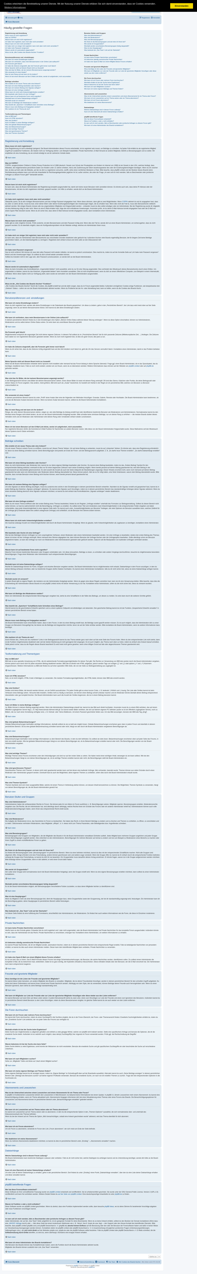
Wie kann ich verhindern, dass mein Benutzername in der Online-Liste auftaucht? (32, 61)
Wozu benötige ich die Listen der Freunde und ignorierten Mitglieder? (107, 69)
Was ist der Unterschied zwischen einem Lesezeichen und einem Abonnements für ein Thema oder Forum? (120, 96)
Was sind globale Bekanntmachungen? (18, 124)
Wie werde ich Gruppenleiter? (94, 44)
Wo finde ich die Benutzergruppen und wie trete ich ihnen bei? (105, 42)
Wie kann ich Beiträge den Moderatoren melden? (21, 102)
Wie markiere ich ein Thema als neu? (17, 109)
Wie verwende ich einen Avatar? (16, 72)
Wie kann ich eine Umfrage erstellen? (17, 90)
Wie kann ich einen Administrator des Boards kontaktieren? (104, 125)
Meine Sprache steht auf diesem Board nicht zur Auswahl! (24, 68)
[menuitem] (20, 17)
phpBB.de (150, 366)
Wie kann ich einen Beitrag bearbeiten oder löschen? (22, 86)
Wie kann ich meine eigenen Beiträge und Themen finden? (103, 89)
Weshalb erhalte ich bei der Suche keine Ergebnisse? (102, 82)
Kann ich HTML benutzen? (14, 118)
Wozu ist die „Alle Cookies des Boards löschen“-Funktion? (24, 52)
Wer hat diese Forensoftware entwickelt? (97, 119)
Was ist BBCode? (11, 116)
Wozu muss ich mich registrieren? (16, 35)
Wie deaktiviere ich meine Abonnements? (98, 102)
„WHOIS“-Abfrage (15, 1223)
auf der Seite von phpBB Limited (70, 1194)
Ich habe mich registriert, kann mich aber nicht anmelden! (24, 42)
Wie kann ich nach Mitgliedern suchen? (97, 86)
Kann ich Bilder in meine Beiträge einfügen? (19, 122)
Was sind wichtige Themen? (14, 129)
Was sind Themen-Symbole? (14, 133)
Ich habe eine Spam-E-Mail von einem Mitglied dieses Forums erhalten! (108, 61)
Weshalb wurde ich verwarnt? (15, 100)
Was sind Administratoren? (93, 35)
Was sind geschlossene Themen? (16, 131)
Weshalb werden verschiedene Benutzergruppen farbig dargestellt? (106, 46)
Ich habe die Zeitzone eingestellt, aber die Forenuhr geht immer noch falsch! (30, 66)
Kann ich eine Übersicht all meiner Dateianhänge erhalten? (103, 112)
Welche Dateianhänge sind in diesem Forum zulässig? (102, 109)
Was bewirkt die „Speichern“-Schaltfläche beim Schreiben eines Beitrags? (29, 105)
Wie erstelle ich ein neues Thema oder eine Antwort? (22, 83)
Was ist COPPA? (11, 37)
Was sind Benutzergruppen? (93, 39)
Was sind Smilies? (11, 120)
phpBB (75, 1265)
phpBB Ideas (109, 1206)
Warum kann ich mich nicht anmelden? (18, 44)
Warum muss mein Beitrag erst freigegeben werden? (22, 107)
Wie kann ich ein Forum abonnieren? (96, 100)
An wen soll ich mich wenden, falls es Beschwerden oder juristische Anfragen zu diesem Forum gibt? (117, 123)
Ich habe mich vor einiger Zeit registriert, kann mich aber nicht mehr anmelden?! (31, 46)
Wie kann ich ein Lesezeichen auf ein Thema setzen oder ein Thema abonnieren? (111, 98)
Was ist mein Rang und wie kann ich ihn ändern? (21, 74)
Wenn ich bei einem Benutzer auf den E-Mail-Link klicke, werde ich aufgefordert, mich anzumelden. (38, 76)
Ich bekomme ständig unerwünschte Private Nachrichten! (103, 59)
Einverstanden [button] (181, 6)
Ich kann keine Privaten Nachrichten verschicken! (100, 57)
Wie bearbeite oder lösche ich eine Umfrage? (20, 94)
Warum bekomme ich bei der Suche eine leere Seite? (102, 84)
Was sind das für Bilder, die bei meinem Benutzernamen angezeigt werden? (30, 70)
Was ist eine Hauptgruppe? (93, 48)
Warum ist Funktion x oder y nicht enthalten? (99, 121)
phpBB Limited (134, 366)
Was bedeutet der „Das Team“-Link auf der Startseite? (102, 50)
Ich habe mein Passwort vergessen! (17, 48)
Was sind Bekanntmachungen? (15, 127)
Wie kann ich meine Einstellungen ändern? (19, 59)
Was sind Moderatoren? (92, 37)
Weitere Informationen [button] (15, 7)
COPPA (125, 202)
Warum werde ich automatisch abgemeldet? (19, 50)
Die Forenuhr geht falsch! (13, 64)
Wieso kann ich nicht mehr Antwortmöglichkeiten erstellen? (24, 92)
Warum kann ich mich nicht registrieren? (18, 39)
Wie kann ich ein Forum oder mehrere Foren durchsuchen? (104, 80)
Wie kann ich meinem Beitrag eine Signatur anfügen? (23, 88)
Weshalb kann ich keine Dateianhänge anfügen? (21, 98)
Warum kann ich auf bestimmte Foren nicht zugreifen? (23, 96)
